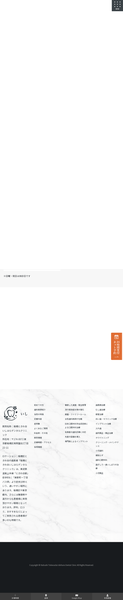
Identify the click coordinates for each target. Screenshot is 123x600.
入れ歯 (98, 428)
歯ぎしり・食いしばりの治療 (107, 466)
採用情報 (38, 447)
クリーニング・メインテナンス (107, 444)
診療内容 (38, 418)
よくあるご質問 (41, 428)
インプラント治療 (103, 423)
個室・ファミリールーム (75, 414)
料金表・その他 (41, 433)
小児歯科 (99, 450)
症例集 (37, 423)
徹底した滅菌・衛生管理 (75, 405)
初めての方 (39, 405)
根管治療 (99, 414)
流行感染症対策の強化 (74, 409)
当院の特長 (39, 414)
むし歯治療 (100, 409)
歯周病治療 (100, 405)
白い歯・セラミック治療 (106, 418)
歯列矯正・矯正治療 (104, 433)
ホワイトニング (102, 437)
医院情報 (38, 437)
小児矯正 (99, 473)
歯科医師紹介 (40, 409)
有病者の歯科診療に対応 (75, 432)
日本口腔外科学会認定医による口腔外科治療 (76, 425)
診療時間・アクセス (42, 442)
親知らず (99, 455)
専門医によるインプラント (76, 441)
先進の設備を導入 (72, 436)
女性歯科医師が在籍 (73, 418)
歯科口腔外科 (101, 459)
